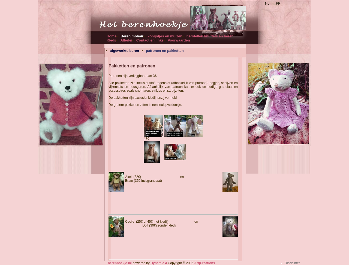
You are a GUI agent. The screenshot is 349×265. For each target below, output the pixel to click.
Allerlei (126, 40)
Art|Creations (204, 263)
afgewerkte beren (124, 51)
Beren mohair (132, 36)
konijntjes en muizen (165, 36)
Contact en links (150, 40)
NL (267, 3)
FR (278, 3)
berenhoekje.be (120, 263)
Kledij (111, 40)
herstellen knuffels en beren (210, 36)
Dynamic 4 (159, 263)
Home (111, 36)
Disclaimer (292, 263)
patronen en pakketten (165, 51)
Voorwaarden (179, 40)
